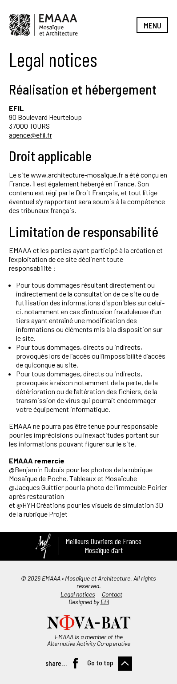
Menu (152, 25)
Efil (105, 601)
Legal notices (77, 594)
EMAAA (43, 24)
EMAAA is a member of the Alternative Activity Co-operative (88, 640)
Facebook (75, 663)
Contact (112, 594)
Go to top (100, 662)
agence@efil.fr (30, 134)
